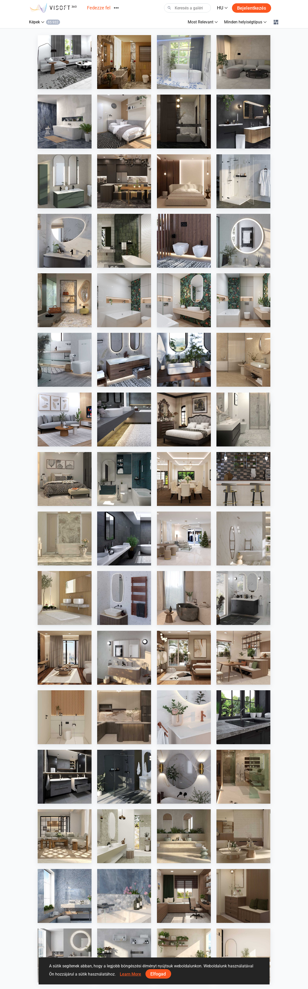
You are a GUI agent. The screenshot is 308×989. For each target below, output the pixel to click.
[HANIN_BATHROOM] (124, 479)
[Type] (65, 241)
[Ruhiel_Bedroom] (184, 658)
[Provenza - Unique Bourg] (184, 598)
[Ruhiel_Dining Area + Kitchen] (243, 658)
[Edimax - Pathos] (124, 538)
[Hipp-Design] (184, 777)
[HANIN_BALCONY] (184, 955)
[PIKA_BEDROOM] (124, 121)
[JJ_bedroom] (184, 181)
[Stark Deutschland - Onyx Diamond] (65, 121)
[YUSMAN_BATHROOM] (243, 419)
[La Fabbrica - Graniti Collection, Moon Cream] (65, 300)
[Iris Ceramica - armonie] (65, 836)
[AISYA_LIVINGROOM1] (243, 62)
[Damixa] (184, 717)
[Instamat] (124, 598)
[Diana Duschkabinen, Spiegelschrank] (243, 181)
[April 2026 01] (243, 300)
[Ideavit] (124, 955)
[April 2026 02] (184, 300)
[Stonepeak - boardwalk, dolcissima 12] (243, 538)
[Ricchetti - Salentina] (243, 836)
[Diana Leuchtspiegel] (243, 241)
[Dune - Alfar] (124, 241)
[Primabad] (65, 955)
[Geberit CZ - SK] (184, 241)
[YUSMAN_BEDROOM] (65, 479)
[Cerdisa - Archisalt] (65, 896)
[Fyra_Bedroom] (243, 955)
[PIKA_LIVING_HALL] (184, 538)
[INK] (124, 658)
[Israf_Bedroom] (184, 419)
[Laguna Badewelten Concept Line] (65, 777)
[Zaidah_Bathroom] (65, 717)
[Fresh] (184, 62)
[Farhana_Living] (65, 62)
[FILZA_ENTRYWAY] (184, 121)
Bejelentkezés (251, 8)
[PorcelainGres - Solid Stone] (243, 360)
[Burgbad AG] (124, 360)
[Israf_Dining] (184, 479)
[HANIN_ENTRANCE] (243, 896)
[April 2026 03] (124, 300)
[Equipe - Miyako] (243, 479)
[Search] (187, 7)
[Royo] (65, 181)
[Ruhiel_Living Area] (65, 658)
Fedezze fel (98, 7)
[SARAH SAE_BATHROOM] (243, 777)
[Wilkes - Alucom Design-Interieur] (65, 598)
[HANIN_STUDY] (184, 896)
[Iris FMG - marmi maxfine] (65, 538)
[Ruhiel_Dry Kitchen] (124, 181)
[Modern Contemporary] (124, 62)
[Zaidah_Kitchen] (124, 717)
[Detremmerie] (243, 121)
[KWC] (124, 419)
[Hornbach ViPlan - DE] (243, 598)
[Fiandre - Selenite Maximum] (124, 836)
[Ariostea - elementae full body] (184, 836)
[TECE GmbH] (65, 360)
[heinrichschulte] (243, 717)
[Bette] (184, 360)
